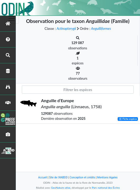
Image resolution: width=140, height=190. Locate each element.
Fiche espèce (128, 118)
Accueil (42, 177)
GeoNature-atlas (61, 187)
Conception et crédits (82, 177)
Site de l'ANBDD (58, 177)
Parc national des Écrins (106, 187)
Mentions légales (107, 177)
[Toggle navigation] (11, 18)
